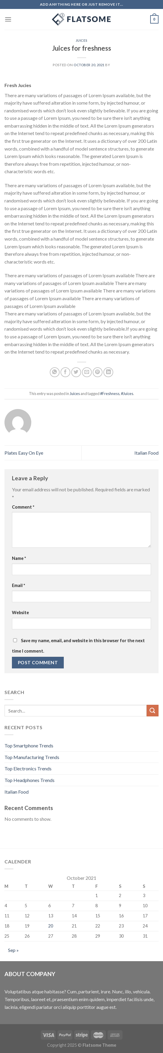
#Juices (127, 393)
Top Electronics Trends (28, 768)
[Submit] (153, 710)
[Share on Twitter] (76, 372)
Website (20, 612)
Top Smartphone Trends (28, 745)
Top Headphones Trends (29, 780)
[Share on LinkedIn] (108, 372)
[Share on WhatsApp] (55, 372)
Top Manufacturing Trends (31, 757)
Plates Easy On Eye (23, 453)
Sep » (13, 950)
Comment (23, 507)
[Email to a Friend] (87, 372)
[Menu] (8, 19)
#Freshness (109, 393)
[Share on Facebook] (65, 372)
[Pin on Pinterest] (98, 372)
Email (18, 585)
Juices (81, 40)
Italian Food (146, 453)
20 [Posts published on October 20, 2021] (50, 925)
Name (19, 558)
